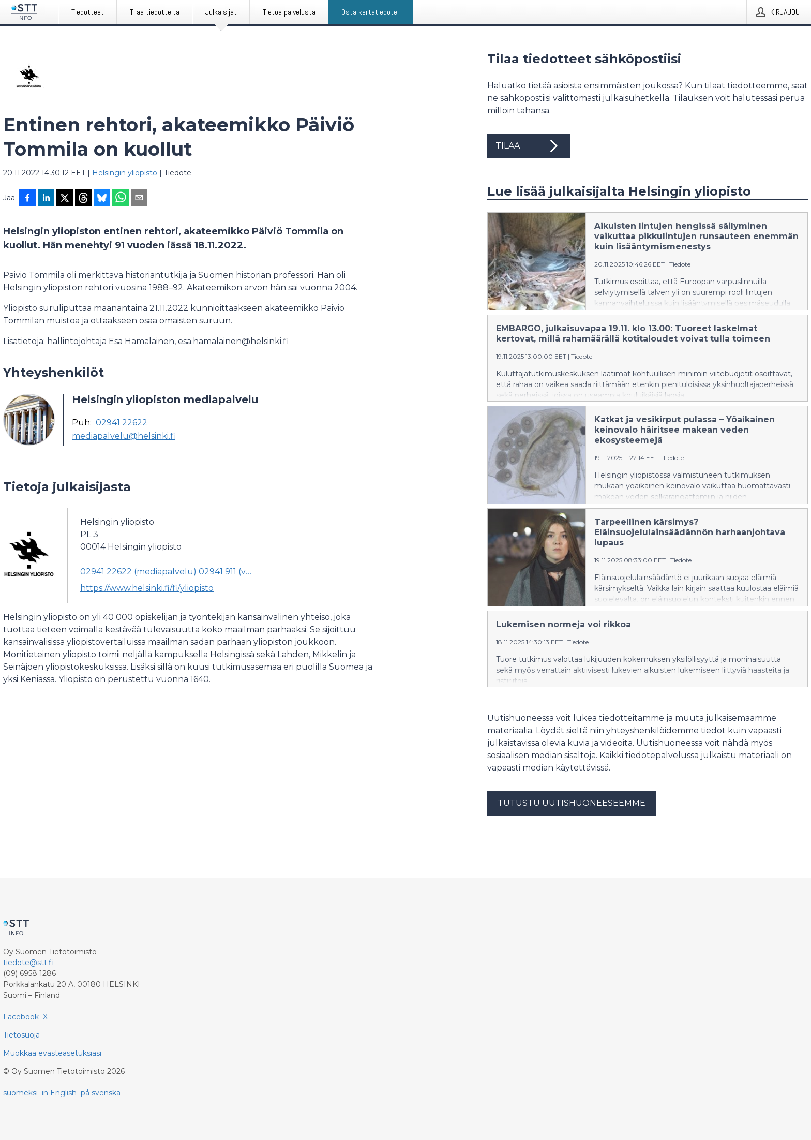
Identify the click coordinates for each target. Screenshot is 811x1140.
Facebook (21, 1016)
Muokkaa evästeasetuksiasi (52, 1053)
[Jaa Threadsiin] (83, 198)
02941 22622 (121, 422)
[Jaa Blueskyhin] (102, 198)
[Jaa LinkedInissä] (46, 198)
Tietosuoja (21, 1035)
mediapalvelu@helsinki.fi (123, 436)
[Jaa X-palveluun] (64, 198)
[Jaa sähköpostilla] (139, 198)
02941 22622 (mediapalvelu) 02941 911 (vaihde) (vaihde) (166, 571)
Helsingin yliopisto (124, 172)
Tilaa (528, 146)
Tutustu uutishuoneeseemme (571, 803)
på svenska (101, 1093)
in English (59, 1093)
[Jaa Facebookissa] (27, 198)
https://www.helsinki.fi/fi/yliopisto (147, 588)
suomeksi (20, 1093)
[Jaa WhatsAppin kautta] (120, 198)
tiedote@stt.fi (28, 962)
